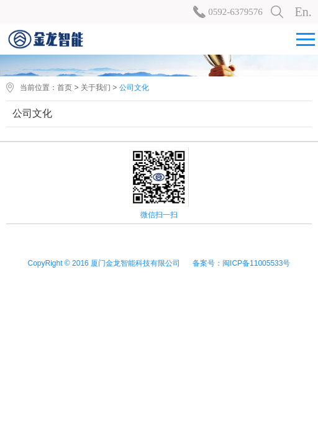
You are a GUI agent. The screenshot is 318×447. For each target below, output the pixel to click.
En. (303, 12)
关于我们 (96, 87)
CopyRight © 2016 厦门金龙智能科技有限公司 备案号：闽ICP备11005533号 (159, 263)
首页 (64, 87)
